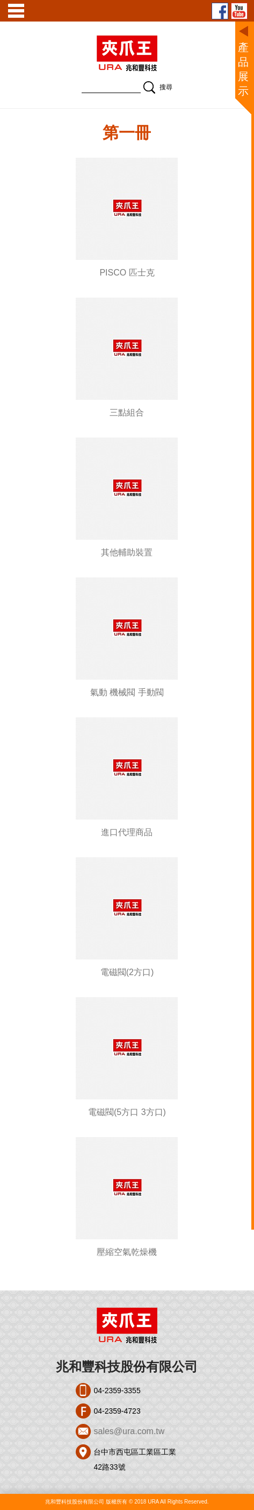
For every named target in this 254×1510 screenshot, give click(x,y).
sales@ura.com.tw (128, 1431)
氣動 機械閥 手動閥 (127, 692)
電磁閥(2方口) (127, 972)
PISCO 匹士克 (126, 272)
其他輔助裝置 (127, 552)
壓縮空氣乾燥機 (127, 1252)
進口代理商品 (127, 832)
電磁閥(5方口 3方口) (127, 1112)
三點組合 (127, 412)
